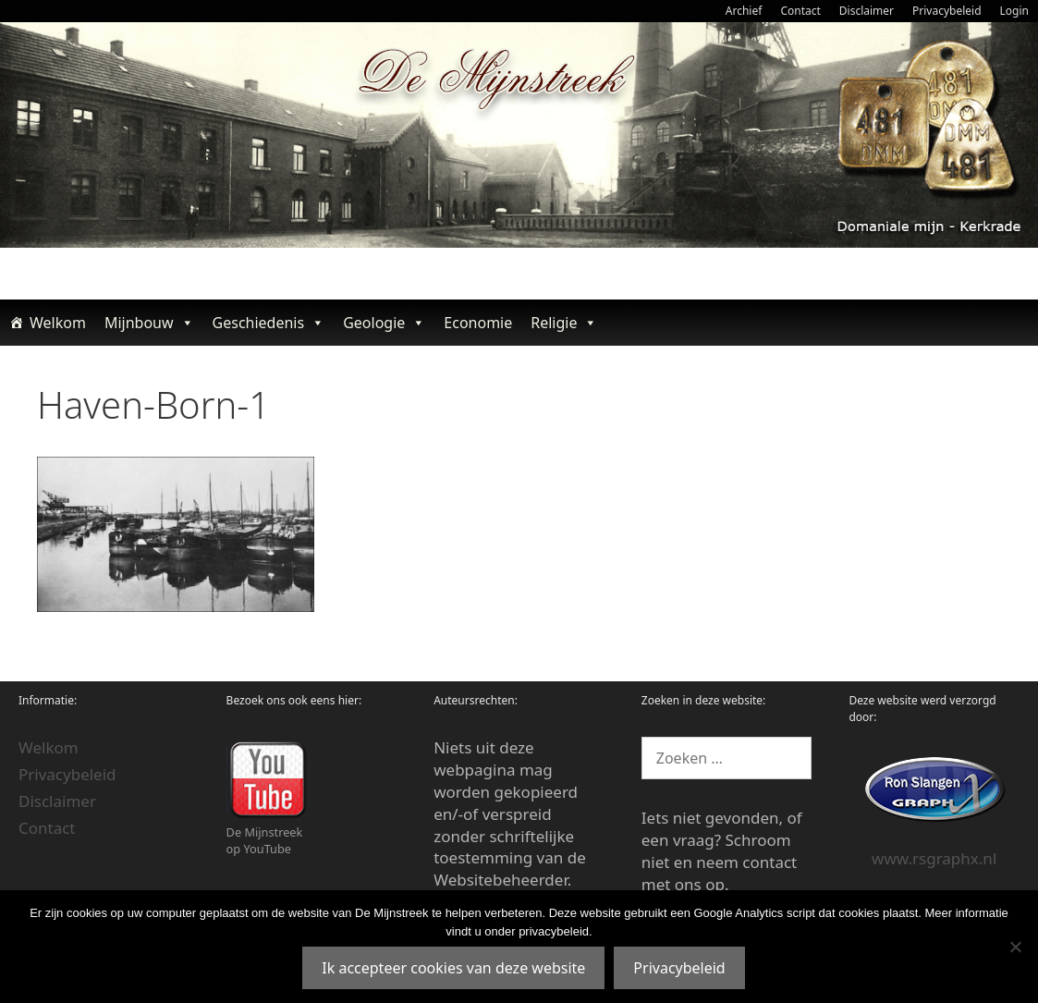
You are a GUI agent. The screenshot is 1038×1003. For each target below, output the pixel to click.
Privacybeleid (947, 10)
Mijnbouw (149, 322)
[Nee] (1015, 946)
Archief (744, 10)
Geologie (384, 322)
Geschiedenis (269, 322)
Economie (478, 322)
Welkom (58, 322)
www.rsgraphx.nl (934, 858)
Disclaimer (866, 10)
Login (1014, 10)
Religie (564, 322)
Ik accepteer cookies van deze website (453, 968)
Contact (800, 10)
